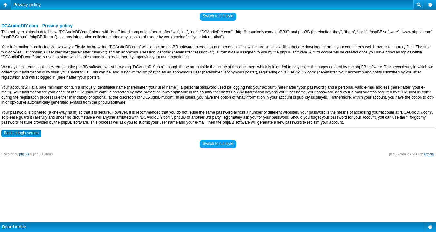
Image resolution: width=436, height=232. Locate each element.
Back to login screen (21, 133)
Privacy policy (27, 4)
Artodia (429, 154)
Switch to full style (218, 16)
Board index (14, 226)
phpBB (24, 154)
